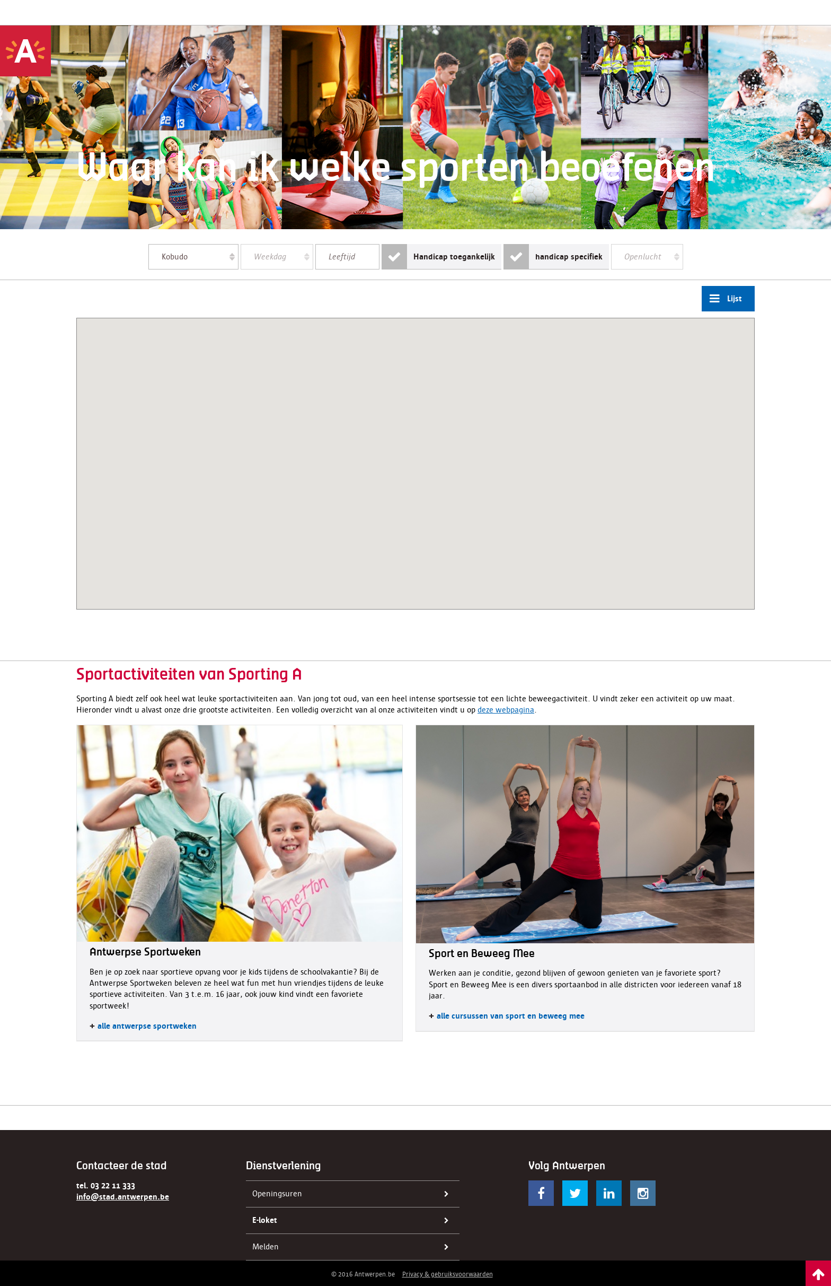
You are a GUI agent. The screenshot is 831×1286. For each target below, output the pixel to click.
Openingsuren (353, 1194)
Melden (353, 1247)
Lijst (722, 298)
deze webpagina (506, 710)
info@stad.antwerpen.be (122, 1197)
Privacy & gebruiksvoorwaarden (447, 1274)
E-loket (353, 1220)
